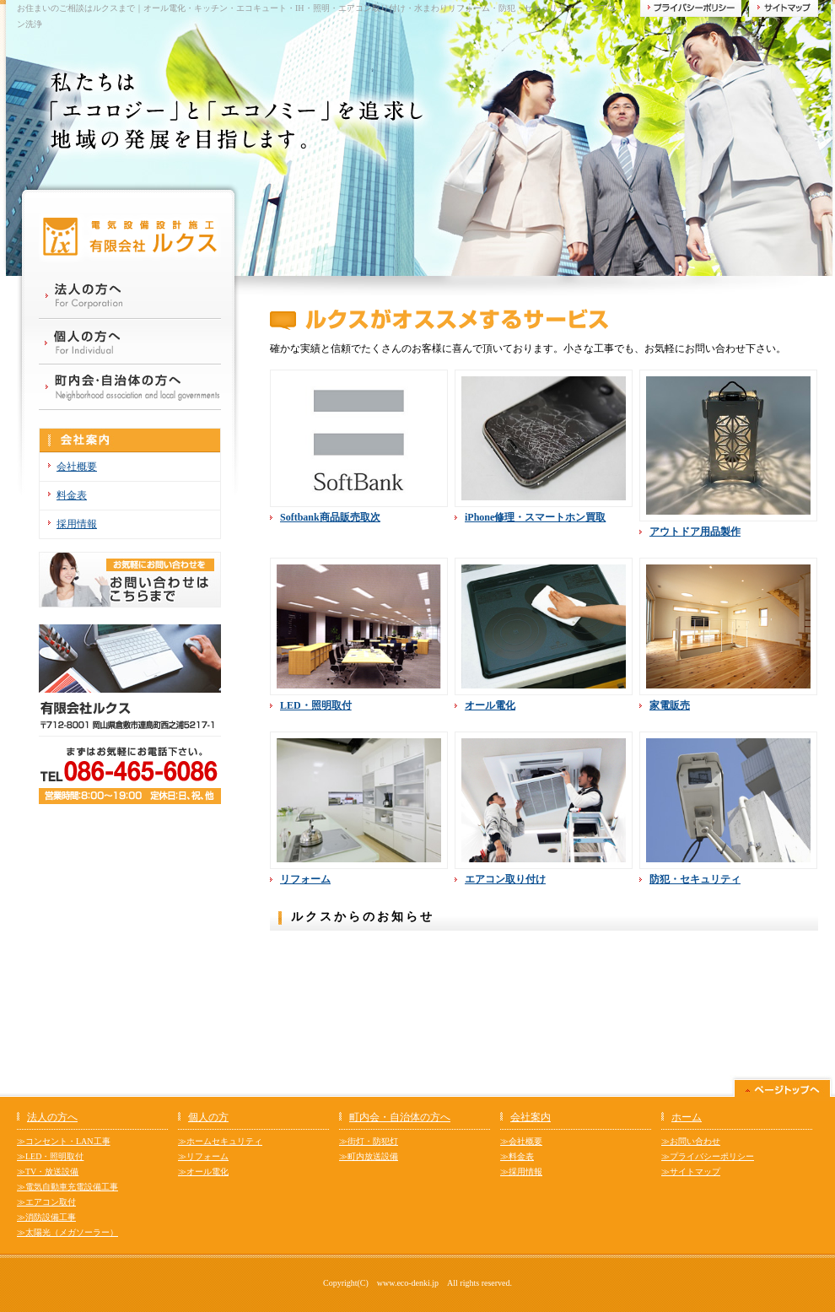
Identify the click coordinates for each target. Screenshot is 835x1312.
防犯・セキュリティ (695, 879)
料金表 (72, 495)
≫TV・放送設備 (47, 1171)
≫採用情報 (521, 1171)
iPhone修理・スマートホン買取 (535, 517)
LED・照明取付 (316, 705)
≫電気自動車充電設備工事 (67, 1186)
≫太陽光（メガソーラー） (67, 1232)
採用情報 (77, 524)
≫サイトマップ (690, 1171)
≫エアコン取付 (46, 1202)
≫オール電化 (203, 1171)
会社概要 (77, 466)
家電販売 (669, 705)
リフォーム (305, 879)
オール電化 (490, 705)
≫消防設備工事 (46, 1217)
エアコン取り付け (505, 879)
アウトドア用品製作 (695, 531)
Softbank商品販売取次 (330, 517)
